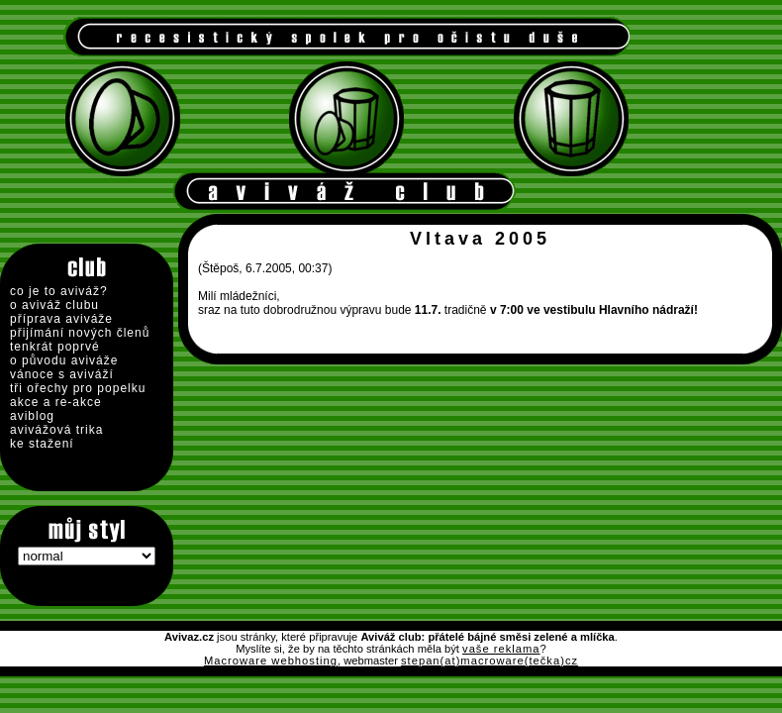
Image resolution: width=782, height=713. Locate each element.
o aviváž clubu (54, 305)
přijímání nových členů (79, 333)
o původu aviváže (64, 360)
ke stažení (42, 444)
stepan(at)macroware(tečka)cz (489, 660)
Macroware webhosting (271, 660)
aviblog (32, 416)
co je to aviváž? (59, 291)
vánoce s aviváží (62, 374)
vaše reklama (501, 649)
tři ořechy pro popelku (78, 388)
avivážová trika (56, 430)
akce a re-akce (56, 402)
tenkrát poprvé (55, 347)
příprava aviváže (61, 319)
